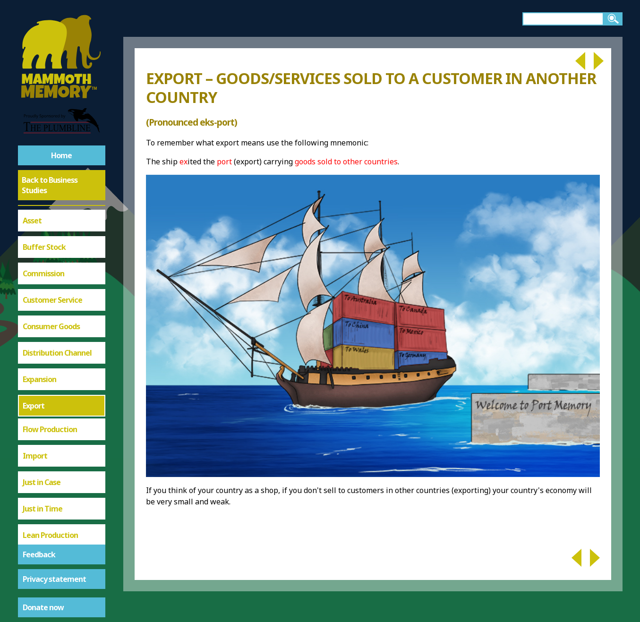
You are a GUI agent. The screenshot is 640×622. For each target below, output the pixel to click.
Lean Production (50, 350)
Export (33, 220)
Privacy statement (54, 579)
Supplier (36, 482)
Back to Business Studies (49, 185)
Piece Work (41, 429)
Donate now (43, 607)
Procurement (45, 456)
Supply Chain (44, 508)
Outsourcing (44, 403)
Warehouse (42, 535)
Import (35, 270)
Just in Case (41, 297)
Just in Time (42, 323)
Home (61, 155)
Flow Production (50, 244)
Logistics (37, 376)
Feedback (39, 554)
